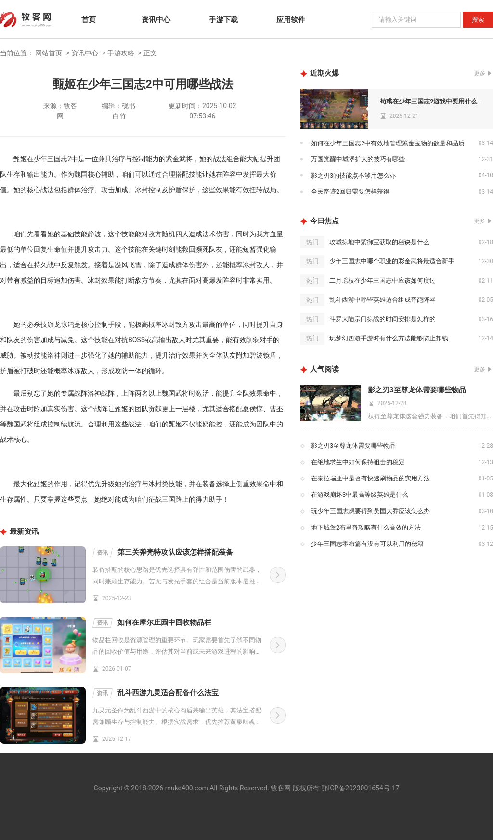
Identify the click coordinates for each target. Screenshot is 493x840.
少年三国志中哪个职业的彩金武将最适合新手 (391, 261)
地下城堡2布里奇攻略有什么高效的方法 (366, 527)
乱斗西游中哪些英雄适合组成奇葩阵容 (382, 299)
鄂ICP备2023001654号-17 (360, 788)
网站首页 (48, 53)
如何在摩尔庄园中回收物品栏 (151, 623)
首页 (88, 19)
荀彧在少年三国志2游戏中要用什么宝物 (434, 101)
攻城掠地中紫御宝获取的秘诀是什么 (379, 242)
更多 (479, 73)
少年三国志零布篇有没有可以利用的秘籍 (367, 543)
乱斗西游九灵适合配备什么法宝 (155, 693)
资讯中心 (156, 19)
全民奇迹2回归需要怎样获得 (350, 191)
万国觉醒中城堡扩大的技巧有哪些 (358, 159)
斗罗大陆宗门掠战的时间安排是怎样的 (382, 319)
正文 (150, 53)
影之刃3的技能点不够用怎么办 (353, 175)
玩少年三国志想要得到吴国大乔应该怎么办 (370, 511)
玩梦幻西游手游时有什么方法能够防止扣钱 (388, 338)
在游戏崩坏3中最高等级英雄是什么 (359, 494)
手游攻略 (120, 53)
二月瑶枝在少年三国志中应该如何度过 (382, 280)
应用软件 (290, 19)
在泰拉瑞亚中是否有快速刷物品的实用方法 (370, 478)
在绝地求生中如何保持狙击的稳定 (358, 461)
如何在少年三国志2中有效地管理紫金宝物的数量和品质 (388, 143)
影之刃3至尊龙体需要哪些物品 (417, 390)
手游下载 (223, 19)
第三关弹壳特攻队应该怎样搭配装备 (162, 552)
